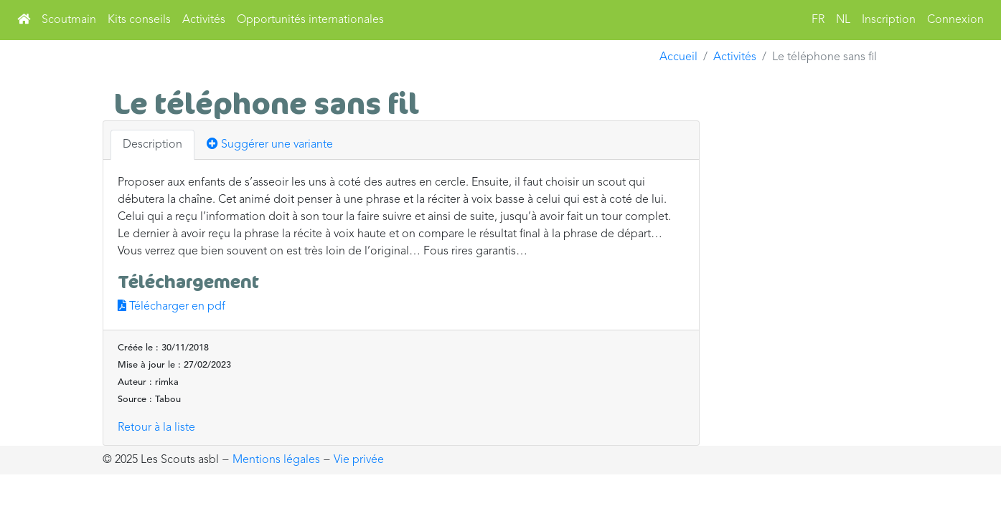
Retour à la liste (156, 428)
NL (843, 20)
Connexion (955, 20)
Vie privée (359, 460)
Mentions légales (276, 460)
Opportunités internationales (310, 20)
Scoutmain (69, 20)
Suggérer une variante (270, 144)
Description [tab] (152, 144)
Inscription (889, 20)
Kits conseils (139, 20)
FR (818, 20)
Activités (203, 20)
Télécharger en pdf (171, 306)
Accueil (678, 57)
